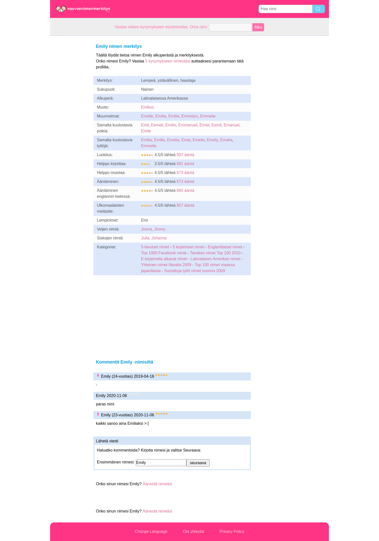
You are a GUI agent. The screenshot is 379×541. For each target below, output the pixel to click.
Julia (145, 238)
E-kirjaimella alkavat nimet (164, 259)
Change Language (151, 531)
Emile (146, 131)
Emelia (173, 140)
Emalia (226, 140)
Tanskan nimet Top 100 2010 (215, 253)
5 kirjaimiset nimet (188, 247)
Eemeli (157, 125)
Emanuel (231, 125)
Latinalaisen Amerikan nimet (215, 259)
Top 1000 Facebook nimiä (163, 253)
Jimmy (159, 229)
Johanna (159, 238)
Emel (185, 140)
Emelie (147, 116)
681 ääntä (185, 164)
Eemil (217, 125)
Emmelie (207, 116)
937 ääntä (185, 155)
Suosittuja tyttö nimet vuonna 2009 (194, 271)
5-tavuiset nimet (155, 247)
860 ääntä (185, 190)
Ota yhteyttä (193, 531)
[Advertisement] (70, 110)
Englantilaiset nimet (225, 247)
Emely (212, 140)
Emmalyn (189, 116)
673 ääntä (185, 173)
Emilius (147, 107)
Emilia (160, 116)
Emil (145, 125)
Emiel (204, 125)
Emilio (170, 125)
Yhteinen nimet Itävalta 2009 (166, 265)
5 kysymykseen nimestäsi (167, 61)
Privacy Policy (232, 531)
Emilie (173, 116)
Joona (146, 229)
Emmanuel (187, 125)
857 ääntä (185, 205)
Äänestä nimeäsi (157, 484)
